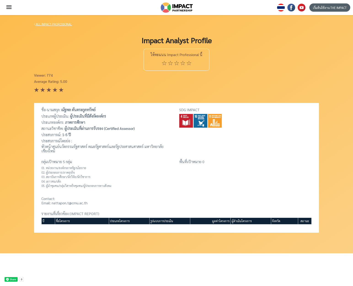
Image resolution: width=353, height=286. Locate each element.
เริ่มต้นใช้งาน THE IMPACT (330, 7)
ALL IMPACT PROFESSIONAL (53, 24)
